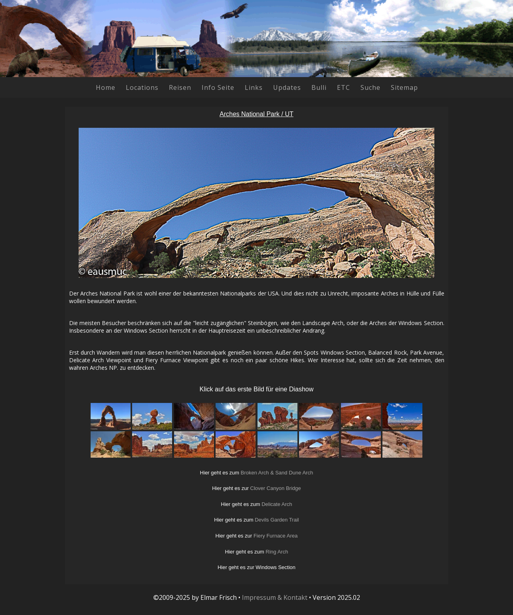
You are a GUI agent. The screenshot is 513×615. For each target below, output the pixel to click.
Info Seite (218, 87)
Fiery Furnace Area (276, 536)
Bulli (319, 87)
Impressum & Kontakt (274, 597)
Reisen (180, 87)
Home (105, 87)
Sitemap (404, 87)
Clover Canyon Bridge (275, 488)
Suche (370, 87)
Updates (287, 87)
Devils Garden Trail (277, 520)
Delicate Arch (276, 504)
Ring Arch (276, 552)
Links (254, 87)
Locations (142, 87)
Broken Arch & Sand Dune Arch (277, 473)
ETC (343, 87)
